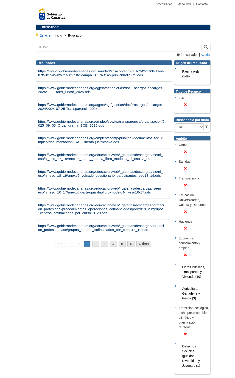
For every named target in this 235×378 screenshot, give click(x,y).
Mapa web (185, 4)
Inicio (58, 35)
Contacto (202, 4)
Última (144, 244)
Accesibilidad (164, 4)
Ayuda (205, 55)
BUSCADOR (50, 27)
